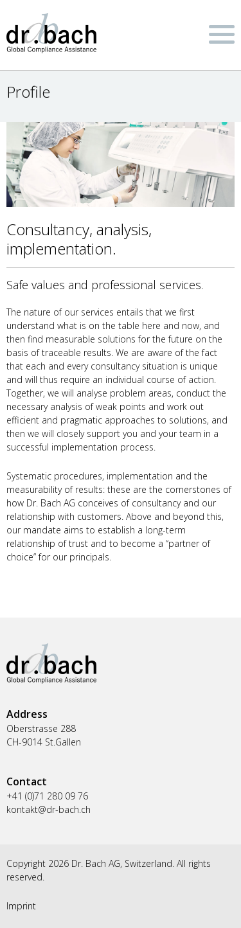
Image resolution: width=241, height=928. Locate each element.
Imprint (21, 906)
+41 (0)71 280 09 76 (47, 796)
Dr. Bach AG (51, 33)
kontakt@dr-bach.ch (48, 809)
